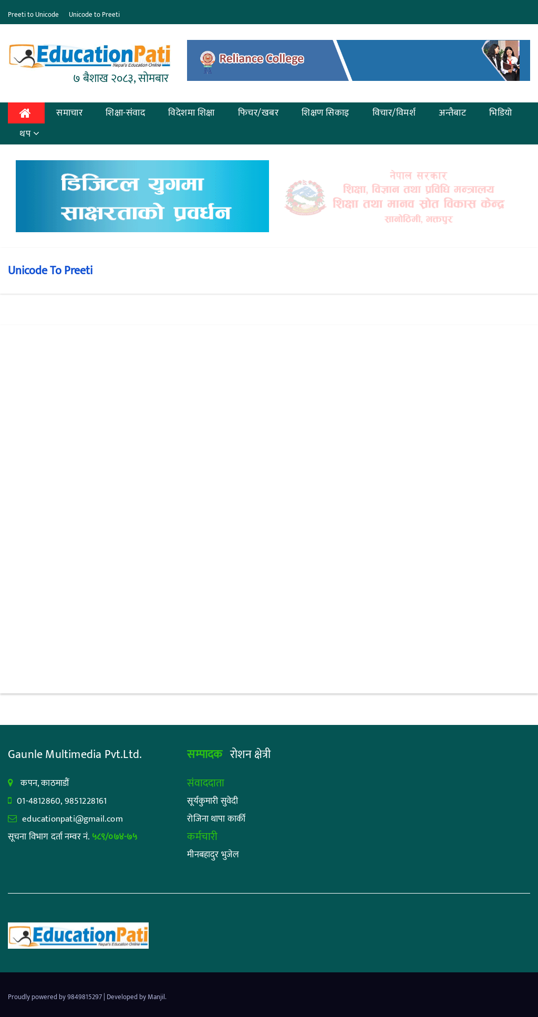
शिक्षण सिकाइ (325, 113)
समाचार (69, 113)
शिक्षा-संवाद (125, 113)
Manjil (156, 997)
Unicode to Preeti (94, 14)
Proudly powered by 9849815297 (56, 997)
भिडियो (500, 113)
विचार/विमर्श (394, 113)
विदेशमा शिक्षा (191, 113)
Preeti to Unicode (33, 14)
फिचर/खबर (258, 113)
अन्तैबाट (452, 113)
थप (29, 134)
